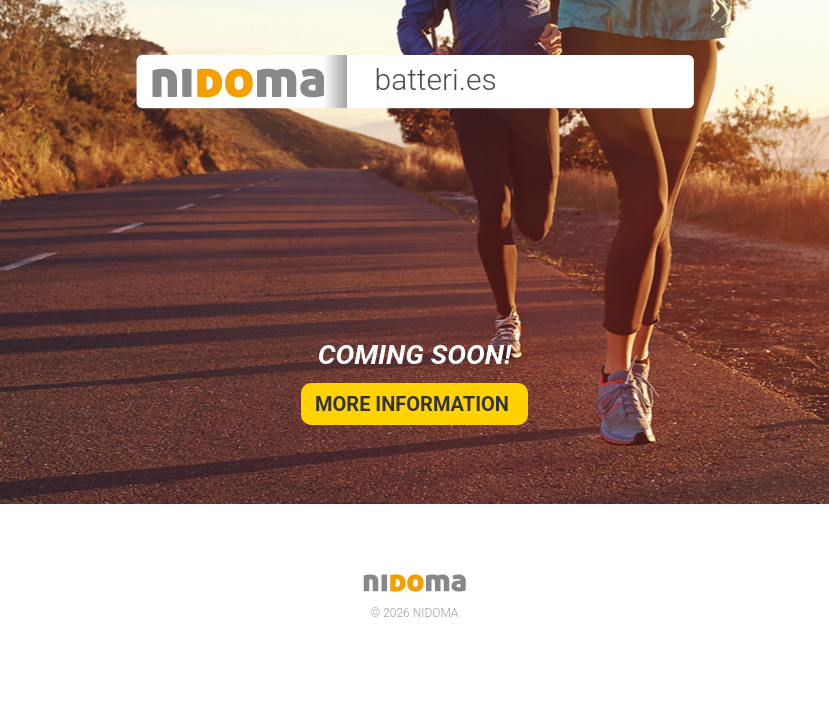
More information (414, 404)
